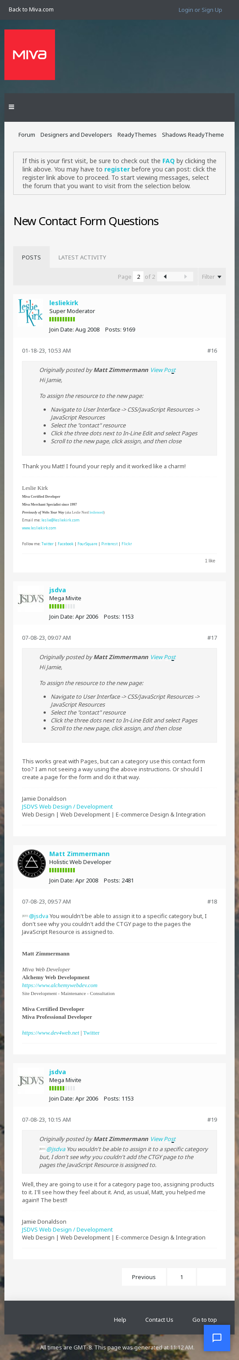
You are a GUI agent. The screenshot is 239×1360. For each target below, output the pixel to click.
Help (120, 1320)
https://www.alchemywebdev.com (59, 985)
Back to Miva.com (31, 9)
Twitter (47, 543)
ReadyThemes (137, 135)
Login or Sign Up (200, 10)
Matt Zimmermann (79, 854)
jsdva (57, 590)
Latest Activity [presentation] (82, 257)
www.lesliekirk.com (39, 527)
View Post (163, 370)
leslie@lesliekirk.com (60, 520)
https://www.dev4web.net (50, 1032)
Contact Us (159, 1320)
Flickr (126, 543)
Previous (144, 1277)
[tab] (31, 257)
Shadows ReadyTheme (193, 135)
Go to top (204, 1320)
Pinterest (109, 543)
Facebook (66, 543)
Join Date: (61, 329)
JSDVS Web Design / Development (67, 806)
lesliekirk (63, 303)
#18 (212, 901)
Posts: (113, 329)
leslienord (96, 512)
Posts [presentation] (31, 257)
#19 (212, 1119)
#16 (212, 350)
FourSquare (87, 543)
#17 (212, 638)
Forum (26, 135)
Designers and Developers (76, 135)
